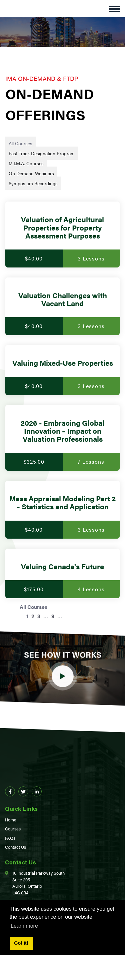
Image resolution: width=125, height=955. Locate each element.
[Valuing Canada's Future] (62, 573)
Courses (13, 828)
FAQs (10, 838)
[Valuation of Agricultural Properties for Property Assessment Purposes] (62, 234)
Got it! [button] (21, 943)
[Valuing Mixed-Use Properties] (62, 370)
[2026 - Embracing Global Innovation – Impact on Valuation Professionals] (62, 438)
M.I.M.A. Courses (26, 163)
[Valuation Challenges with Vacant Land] (62, 306)
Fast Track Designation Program (42, 153)
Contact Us (15, 847)
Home (10, 819)
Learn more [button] (24, 926)
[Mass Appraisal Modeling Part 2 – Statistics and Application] (62, 509)
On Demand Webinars (31, 173)
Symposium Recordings (33, 183)
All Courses (20, 143)
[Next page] (68, 616)
